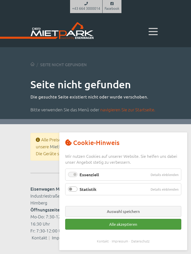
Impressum (120, 241)
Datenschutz (140, 241)
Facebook (112, 6)
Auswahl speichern (123, 211)
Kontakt (39, 237)
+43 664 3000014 (86, 6)
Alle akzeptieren (123, 224)
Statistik (88, 189)
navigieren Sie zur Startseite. (127, 109)
